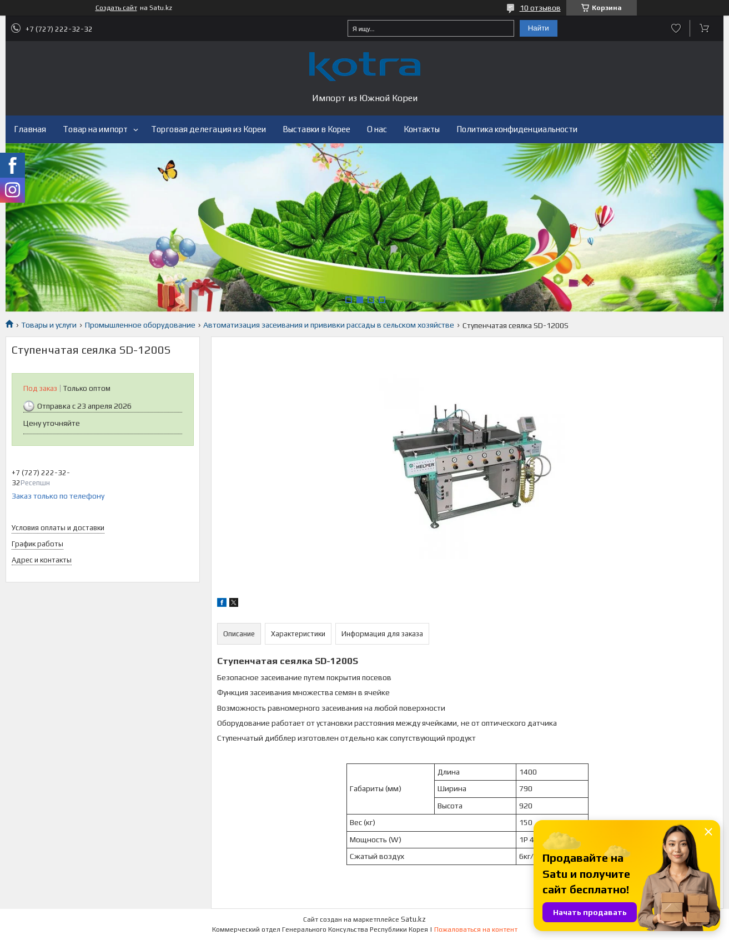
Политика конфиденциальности (516, 129)
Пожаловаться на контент (475, 929)
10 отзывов (540, 7)
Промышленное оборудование (140, 324)
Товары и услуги (49, 324)
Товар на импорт (95, 129)
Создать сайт (116, 8)
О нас (377, 129)
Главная (30, 129)
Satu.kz (413, 919)
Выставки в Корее (316, 129)
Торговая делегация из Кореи (208, 129)
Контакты (422, 129)
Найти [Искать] (538, 28)
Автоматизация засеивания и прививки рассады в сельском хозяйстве (328, 324)
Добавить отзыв (676, 28)
